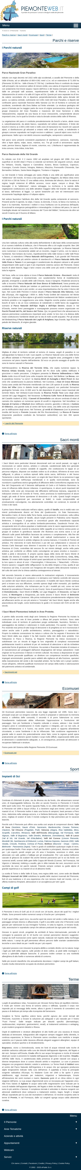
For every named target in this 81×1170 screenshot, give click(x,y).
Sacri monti (22, 35)
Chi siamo (15, 1163)
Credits (41, 1163)
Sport (42, 35)
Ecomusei (33, 35)
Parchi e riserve (9, 35)
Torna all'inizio (10, 434)
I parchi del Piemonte (13, 423)
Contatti (24, 1163)
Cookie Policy (64, 1163)
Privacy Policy (51, 1163)
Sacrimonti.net (10, 672)
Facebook (33, 1163)
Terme (49, 35)
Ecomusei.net (10, 753)
